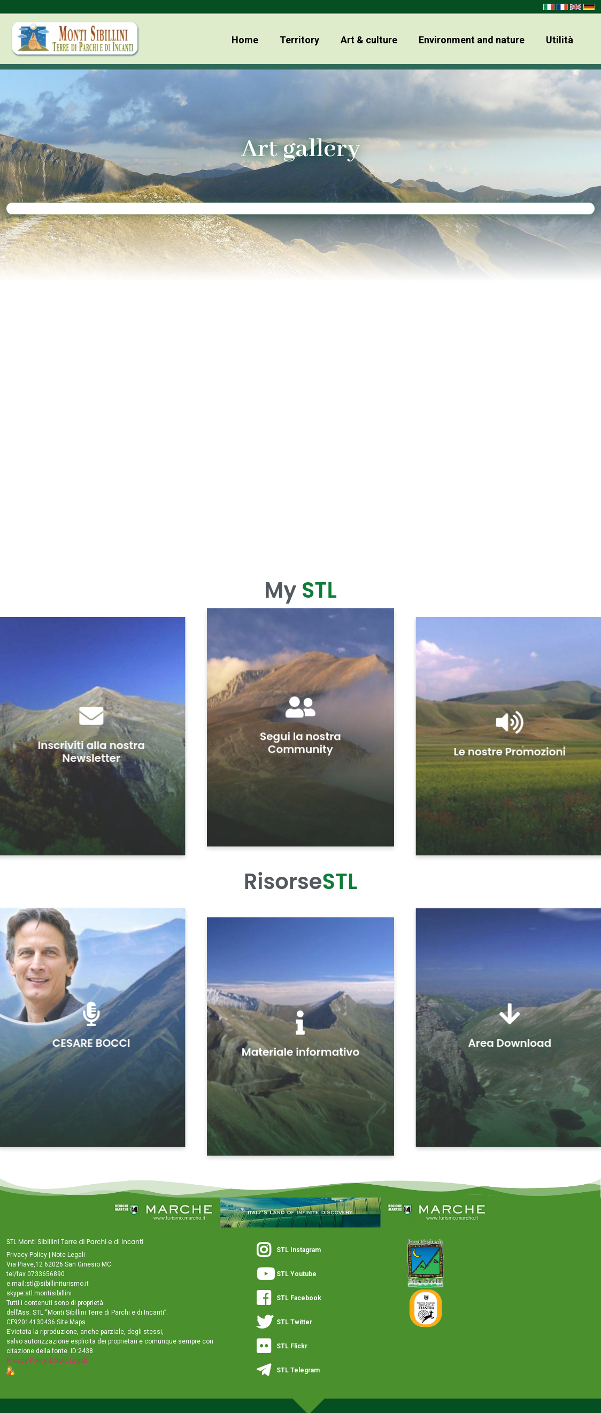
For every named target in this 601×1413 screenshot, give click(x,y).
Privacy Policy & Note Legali (46, 1360)
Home (245, 39)
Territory (299, 39)
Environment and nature (472, 39)
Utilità (559, 39)
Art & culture (369, 39)
